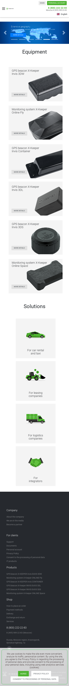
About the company (15, 517)
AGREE (23, 674)
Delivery (9, 613)
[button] (5, 33)
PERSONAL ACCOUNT (56, 3)
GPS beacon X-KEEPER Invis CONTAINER (24, 582)
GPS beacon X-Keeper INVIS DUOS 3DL (23, 585)
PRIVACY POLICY (41, 674)
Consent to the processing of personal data (25, 557)
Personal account (14, 549)
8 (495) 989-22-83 (60, 10)
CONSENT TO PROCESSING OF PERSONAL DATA (34, 679)
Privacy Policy (12, 553)
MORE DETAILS (18, 35)
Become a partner (14, 524)
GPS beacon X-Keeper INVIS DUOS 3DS (23, 589)
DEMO (42, 3)
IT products (11, 561)
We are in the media (15, 520)
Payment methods (14, 610)
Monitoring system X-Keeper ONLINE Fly (24, 578)
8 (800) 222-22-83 (57, 8)
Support (10, 542)
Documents (11, 546)
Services (10, 621)
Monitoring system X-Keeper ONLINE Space (25, 593)
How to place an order (16, 606)
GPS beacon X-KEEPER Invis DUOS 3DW (24, 574)
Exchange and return (15, 617)
